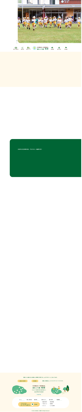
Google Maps (39, 394)
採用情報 (65, 49)
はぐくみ (44, 405)
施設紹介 (51, 403)
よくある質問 (52, 405)
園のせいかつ (28, 49)
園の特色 (22, 49)
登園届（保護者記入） (46, 380)
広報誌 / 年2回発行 (22, 381)
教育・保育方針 (15, 49)
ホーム (20, 399)
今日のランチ (45, 403)
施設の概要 (52, 401)
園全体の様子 (45, 401)
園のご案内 (59, 49)
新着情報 (52, 49)
